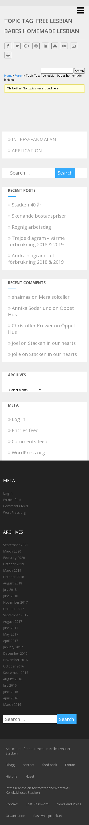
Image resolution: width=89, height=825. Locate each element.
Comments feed (27, 441)
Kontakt (12, 804)
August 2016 (12, 679)
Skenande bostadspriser (37, 216)
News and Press (69, 804)
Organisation (15, 815)
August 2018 (12, 583)
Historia (11, 776)
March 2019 (12, 570)
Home (8, 76)
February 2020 (14, 557)
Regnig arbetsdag (29, 227)
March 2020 (12, 551)
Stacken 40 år (24, 205)
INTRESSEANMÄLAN (32, 139)
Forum (19, 76)
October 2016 (13, 666)
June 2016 (10, 691)
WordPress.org (26, 452)
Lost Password (37, 804)
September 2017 (15, 615)
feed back (49, 765)
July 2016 (10, 685)
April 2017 (10, 640)
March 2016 (12, 704)
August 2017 (12, 621)
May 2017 (10, 634)
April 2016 (10, 698)
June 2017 (10, 628)
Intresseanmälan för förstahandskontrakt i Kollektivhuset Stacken (38, 790)
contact (28, 765)
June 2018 (10, 596)
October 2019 (13, 564)
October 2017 (13, 608)
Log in (16, 419)
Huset (29, 776)
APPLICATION (25, 150)
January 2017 (13, 647)
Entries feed (23, 430)
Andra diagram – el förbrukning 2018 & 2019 (36, 258)
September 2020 (15, 545)
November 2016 (15, 660)
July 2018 (10, 589)
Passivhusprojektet (47, 815)
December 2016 (15, 653)
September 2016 (15, 672)
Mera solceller (54, 297)
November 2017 (15, 602)
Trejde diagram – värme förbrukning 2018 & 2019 (36, 241)
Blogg (10, 765)
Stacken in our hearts (52, 343)
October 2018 (13, 577)
